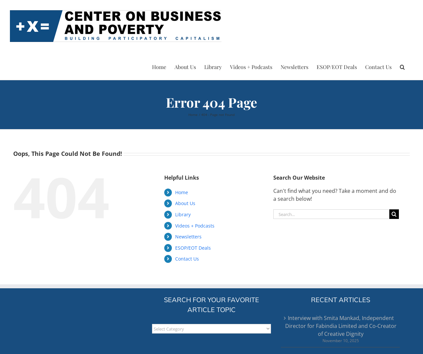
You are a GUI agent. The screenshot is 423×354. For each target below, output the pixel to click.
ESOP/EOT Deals (193, 248)
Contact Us (187, 259)
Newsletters (188, 236)
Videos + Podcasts (194, 226)
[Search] (394, 214)
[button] (402, 66)
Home (181, 192)
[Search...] (331, 214)
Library (183, 214)
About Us (185, 203)
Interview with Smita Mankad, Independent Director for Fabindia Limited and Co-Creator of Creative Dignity (341, 325)
